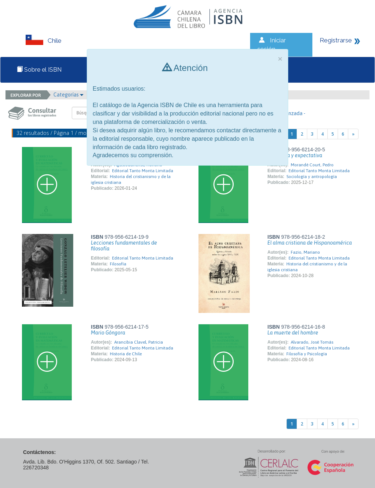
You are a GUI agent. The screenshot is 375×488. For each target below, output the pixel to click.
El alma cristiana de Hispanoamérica (309, 243)
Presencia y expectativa (294, 155)
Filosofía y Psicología (306, 353)
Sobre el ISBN (39, 69)
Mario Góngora (108, 333)
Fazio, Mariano (305, 252)
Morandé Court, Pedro (312, 164)
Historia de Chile (126, 353)
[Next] (353, 134)
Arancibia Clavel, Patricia (138, 342)
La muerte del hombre (292, 333)
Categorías (68, 95)
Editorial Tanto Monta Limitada (142, 170)
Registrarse (336, 40)
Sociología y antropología (311, 176)
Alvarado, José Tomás (312, 342)
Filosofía (118, 263)
